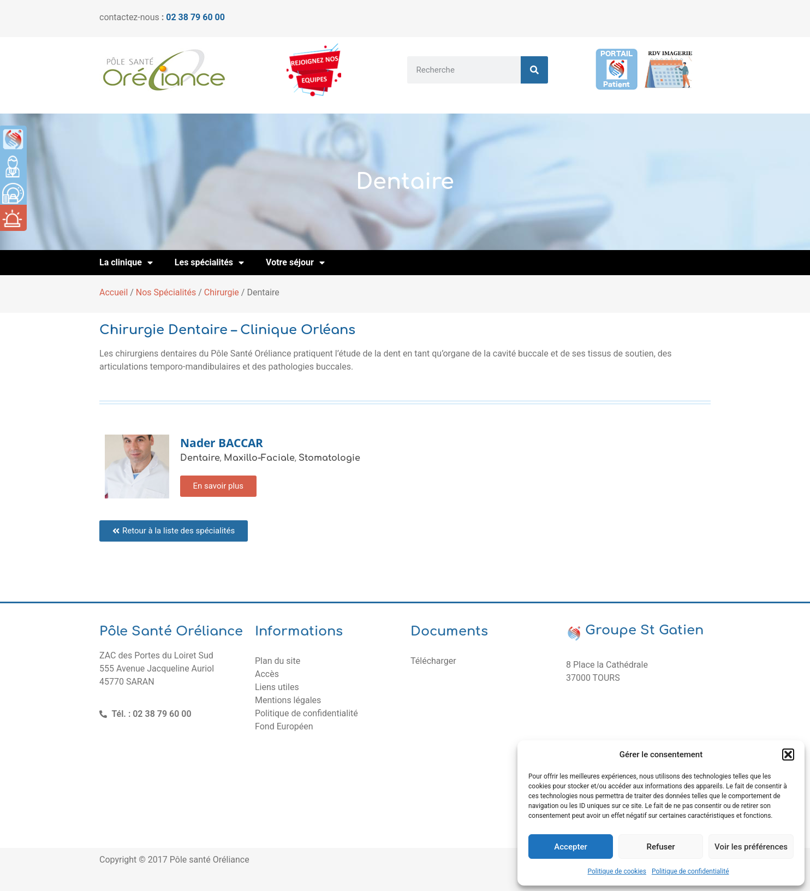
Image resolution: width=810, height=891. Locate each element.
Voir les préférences (751, 847)
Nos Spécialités (166, 292)
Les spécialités (209, 262)
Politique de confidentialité (690, 871)
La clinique (126, 262)
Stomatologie (329, 458)
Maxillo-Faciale (259, 458)
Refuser (660, 847)
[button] (788, 754)
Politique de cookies (617, 871)
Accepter (570, 847)
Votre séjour (295, 262)
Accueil (113, 292)
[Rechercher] (534, 70)
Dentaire (200, 458)
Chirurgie (221, 292)
